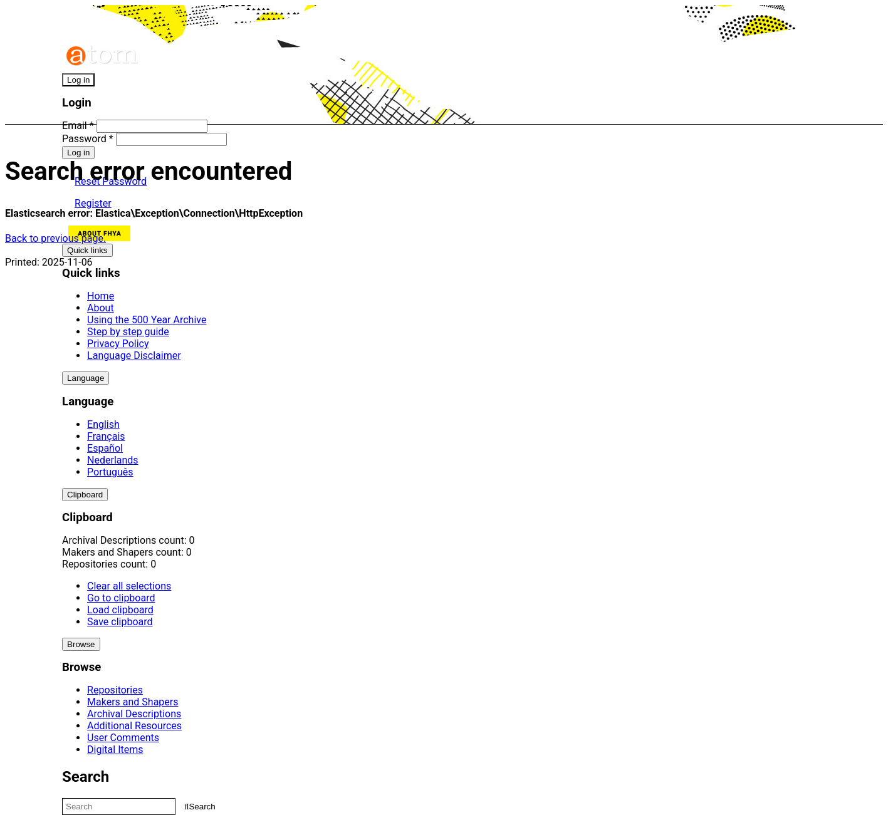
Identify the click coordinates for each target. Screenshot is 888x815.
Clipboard (85, 494)
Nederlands (112, 460)
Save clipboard (119, 622)
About (100, 308)
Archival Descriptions (134, 714)
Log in (78, 80)
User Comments (123, 738)
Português (110, 472)
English (103, 424)
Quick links (87, 250)
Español (105, 448)
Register (93, 203)
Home (100, 296)
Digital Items (115, 749)
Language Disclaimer (134, 355)
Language (85, 378)
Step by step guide (128, 332)
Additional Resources (134, 726)
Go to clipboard (121, 598)
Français (106, 436)
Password (87, 139)
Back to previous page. (55, 238)
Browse (81, 644)
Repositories (115, 690)
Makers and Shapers (132, 702)
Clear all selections (129, 586)
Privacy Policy (118, 344)
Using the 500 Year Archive (146, 320)
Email (77, 126)
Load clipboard (120, 610)
